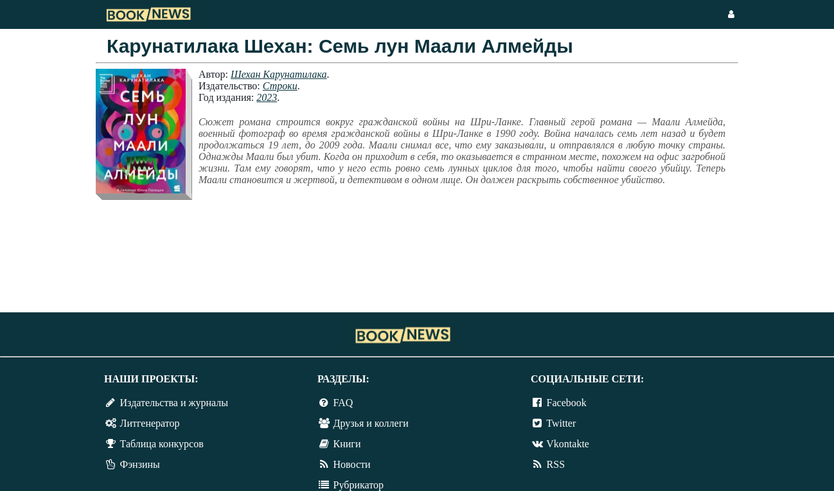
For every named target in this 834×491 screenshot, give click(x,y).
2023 (266, 97)
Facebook (567, 402)
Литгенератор (150, 423)
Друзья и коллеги (371, 423)
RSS (556, 464)
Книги (347, 443)
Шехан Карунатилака (279, 74)
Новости (352, 464)
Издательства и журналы (174, 402)
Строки (280, 85)
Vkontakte (567, 443)
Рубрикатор (358, 484)
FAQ (343, 402)
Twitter (561, 423)
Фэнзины (140, 464)
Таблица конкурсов (162, 443)
